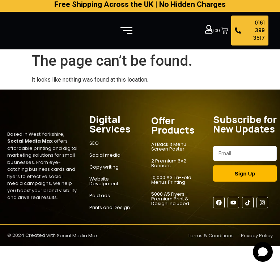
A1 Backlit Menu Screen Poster (168, 146)
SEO (94, 143)
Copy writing (104, 167)
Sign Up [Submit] (245, 173)
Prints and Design (109, 207)
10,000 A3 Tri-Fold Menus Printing (171, 180)
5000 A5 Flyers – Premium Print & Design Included (170, 199)
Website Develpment (103, 181)
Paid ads (99, 195)
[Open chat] (263, 252)
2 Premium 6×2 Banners (168, 163)
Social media (104, 155)
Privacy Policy (257, 235)
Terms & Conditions (211, 235)
